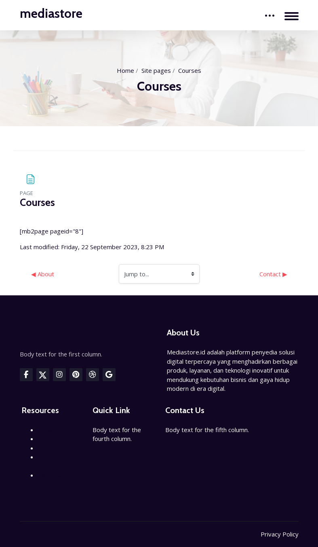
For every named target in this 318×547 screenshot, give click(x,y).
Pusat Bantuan (58, 448)
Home (125, 70)
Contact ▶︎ (273, 274)
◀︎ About (42, 274)
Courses (189, 70)
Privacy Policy (280, 534)
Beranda (49, 430)
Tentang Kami (57, 439)
